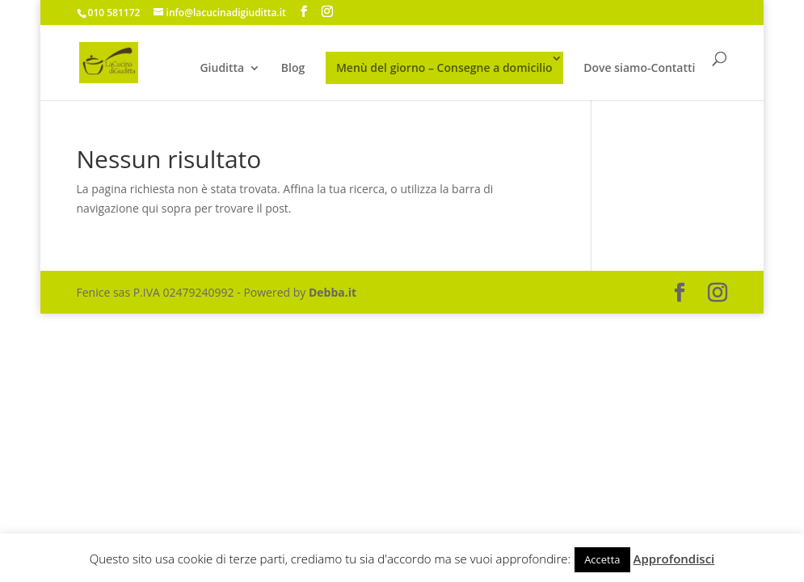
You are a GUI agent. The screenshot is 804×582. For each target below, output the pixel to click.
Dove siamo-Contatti (639, 68)
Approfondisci (674, 558)
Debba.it (332, 292)
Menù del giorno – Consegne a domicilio (444, 67)
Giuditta (222, 68)
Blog (293, 68)
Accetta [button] (602, 559)
